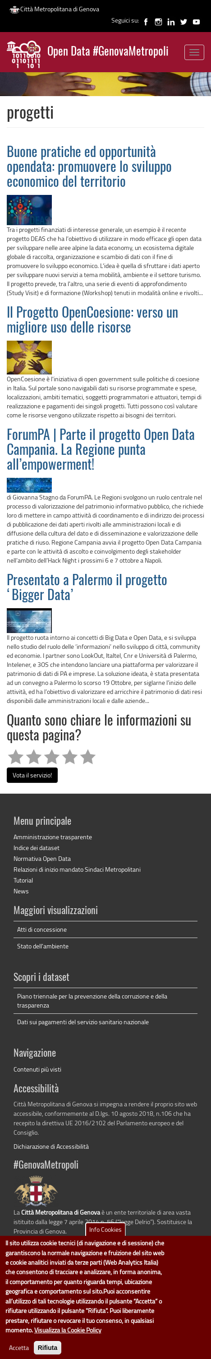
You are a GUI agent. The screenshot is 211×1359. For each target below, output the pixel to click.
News (21, 891)
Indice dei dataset (37, 847)
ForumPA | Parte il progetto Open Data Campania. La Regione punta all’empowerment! (101, 450)
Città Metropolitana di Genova (54, 9)
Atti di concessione (42, 929)
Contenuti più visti (37, 1069)
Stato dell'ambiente (43, 946)
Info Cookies (105, 1237)
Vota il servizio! (32, 775)
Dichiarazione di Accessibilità (51, 1146)
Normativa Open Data (42, 858)
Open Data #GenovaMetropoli (108, 52)
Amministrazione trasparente (53, 836)
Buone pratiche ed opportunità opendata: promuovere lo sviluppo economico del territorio (89, 168)
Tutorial (23, 880)
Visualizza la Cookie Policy (67, 1338)
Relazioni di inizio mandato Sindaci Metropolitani (77, 869)
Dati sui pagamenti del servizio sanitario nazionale (83, 1021)
